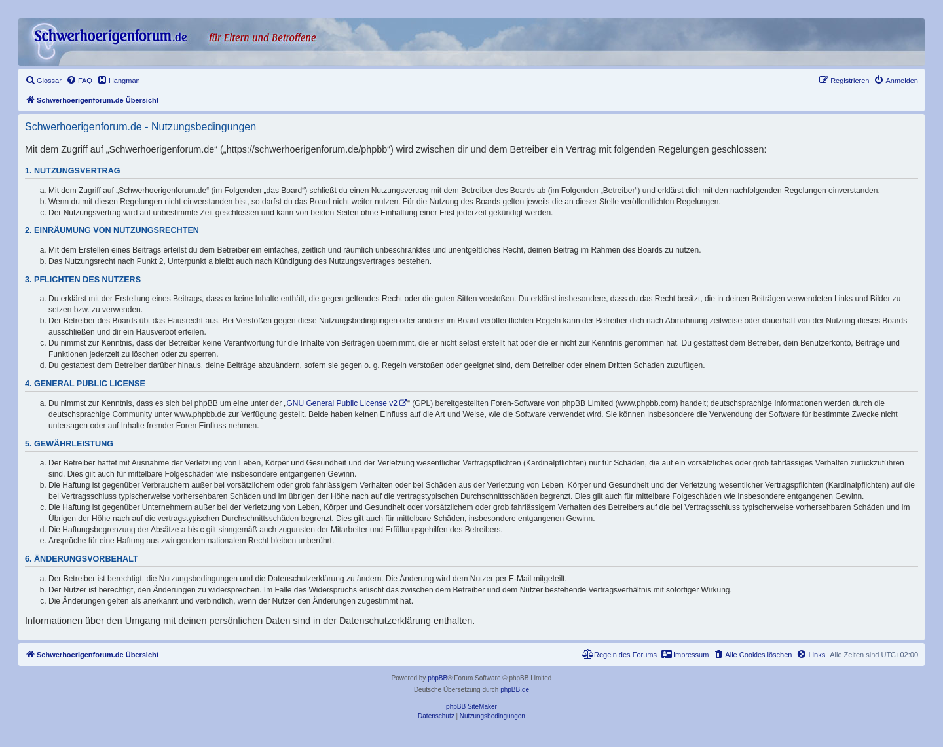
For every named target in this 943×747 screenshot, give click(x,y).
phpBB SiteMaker (471, 706)
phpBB (437, 678)
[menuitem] (43, 80)
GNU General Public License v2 (342, 403)
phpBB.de (514, 689)
